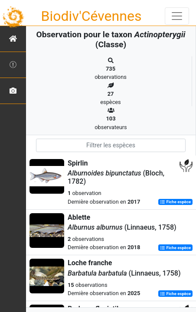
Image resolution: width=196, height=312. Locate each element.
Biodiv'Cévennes (91, 16)
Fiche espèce (175, 202)
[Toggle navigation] (177, 16)
